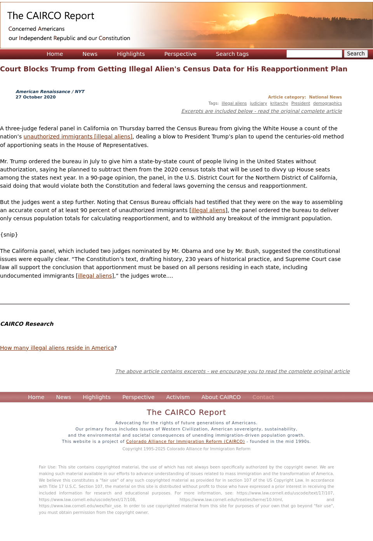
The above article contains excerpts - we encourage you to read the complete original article (232, 371)
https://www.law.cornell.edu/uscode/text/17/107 (285, 493)
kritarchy (279, 103)
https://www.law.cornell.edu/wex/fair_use (80, 505)
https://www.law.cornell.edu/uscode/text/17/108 (87, 499)
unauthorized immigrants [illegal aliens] (78, 136)
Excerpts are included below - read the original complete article (261, 111)
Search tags (232, 54)
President (300, 103)
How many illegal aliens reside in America (57, 348)
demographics (327, 103)
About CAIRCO (221, 397)
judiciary (258, 103)
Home (55, 54)
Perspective (180, 54)
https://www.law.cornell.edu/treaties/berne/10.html (231, 499)
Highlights (131, 54)
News (90, 54)
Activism (178, 397)
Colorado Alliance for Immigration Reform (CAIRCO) (185, 441)
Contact (263, 397)
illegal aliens (234, 103)
